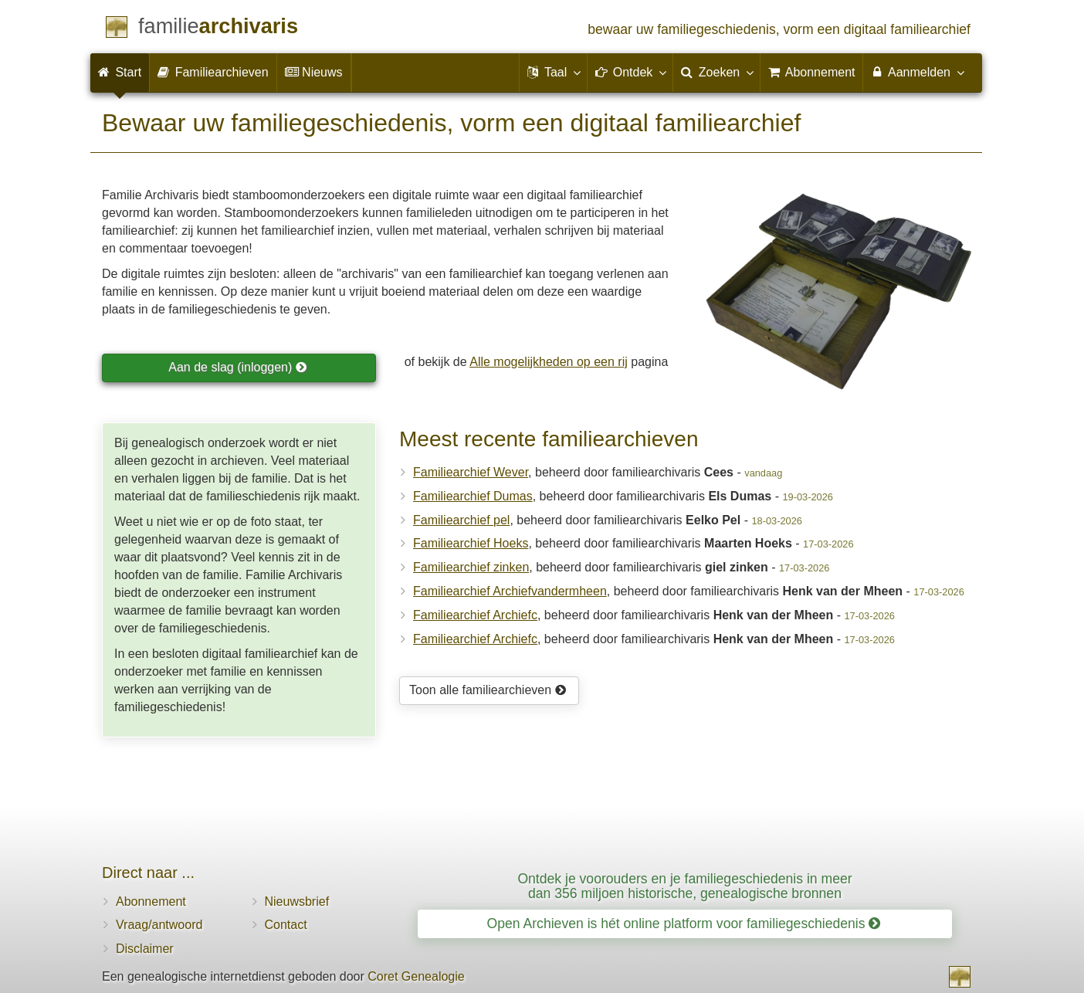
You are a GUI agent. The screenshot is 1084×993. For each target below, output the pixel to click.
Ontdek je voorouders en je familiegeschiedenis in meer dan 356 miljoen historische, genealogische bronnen (684, 886)
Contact (286, 924)
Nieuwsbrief (297, 901)
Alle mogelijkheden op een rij (548, 361)
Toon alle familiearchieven (488, 689)
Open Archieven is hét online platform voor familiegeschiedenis (684, 923)
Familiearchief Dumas (473, 496)
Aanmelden (917, 72)
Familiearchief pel (461, 520)
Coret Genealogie (416, 976)
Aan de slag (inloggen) (237, 367)
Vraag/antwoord (159, 924)
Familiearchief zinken (471, 567)
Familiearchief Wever (470, 472)
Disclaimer (145, 948)
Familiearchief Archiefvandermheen (510, 591)
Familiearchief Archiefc (475, 615)
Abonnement (151, 901)
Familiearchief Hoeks (470, 543)
